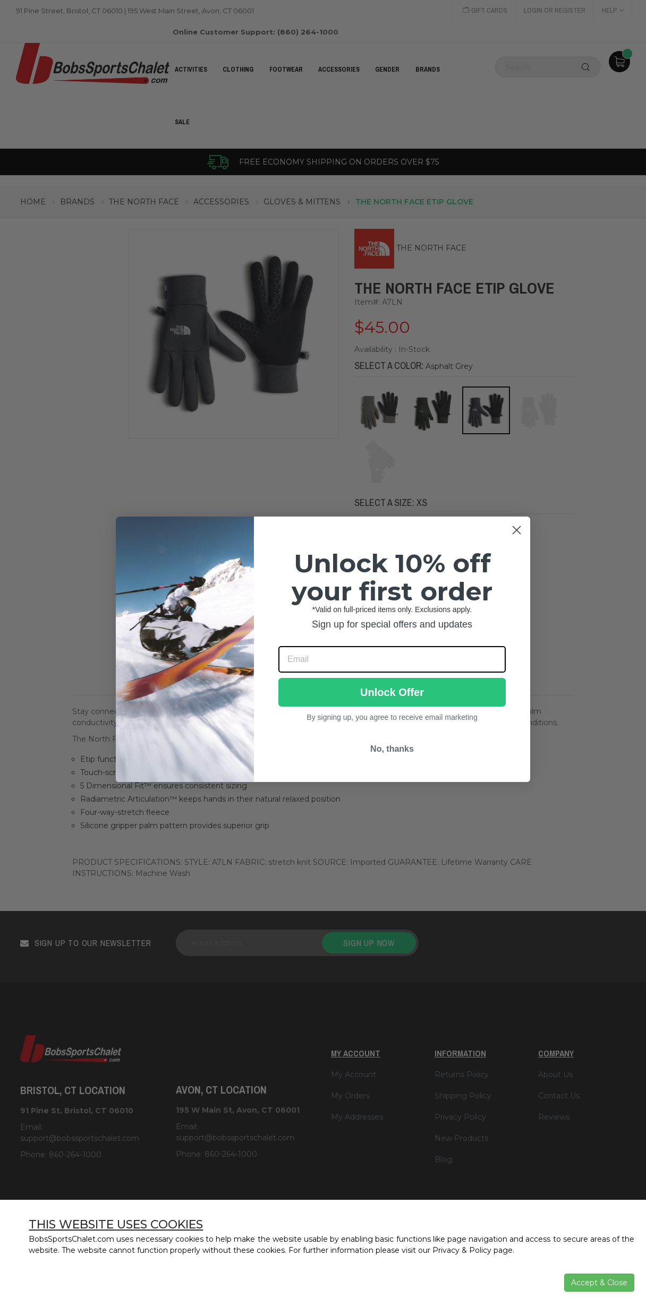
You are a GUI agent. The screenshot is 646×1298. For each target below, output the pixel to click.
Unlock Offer (392, 692)
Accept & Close (599, 1282)
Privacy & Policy (461, 1250)
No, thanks (392, 748)
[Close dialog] (516, 530)
